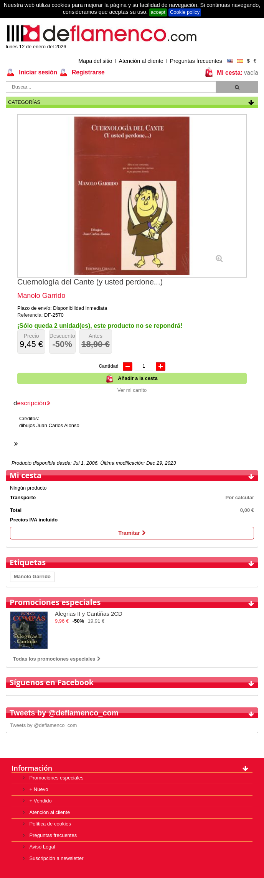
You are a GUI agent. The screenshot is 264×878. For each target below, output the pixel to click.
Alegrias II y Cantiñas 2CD (88, 613)
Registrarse (87, 72)
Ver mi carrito (132, 390)
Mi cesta (25, 475)
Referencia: (30, 315)
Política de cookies (49, 824)
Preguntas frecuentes (196, 61)
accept (158, 12)
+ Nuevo (38, 789)
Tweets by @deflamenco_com (43, 725)
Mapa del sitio (95, 61)
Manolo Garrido (32, 576)
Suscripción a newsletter (56, 858)
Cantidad (108, 366)
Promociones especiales (55, 602)
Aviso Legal (41, 847)
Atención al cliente (141, 61)
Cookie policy (185, 12)
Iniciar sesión (37, 72)
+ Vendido (40, 801)
